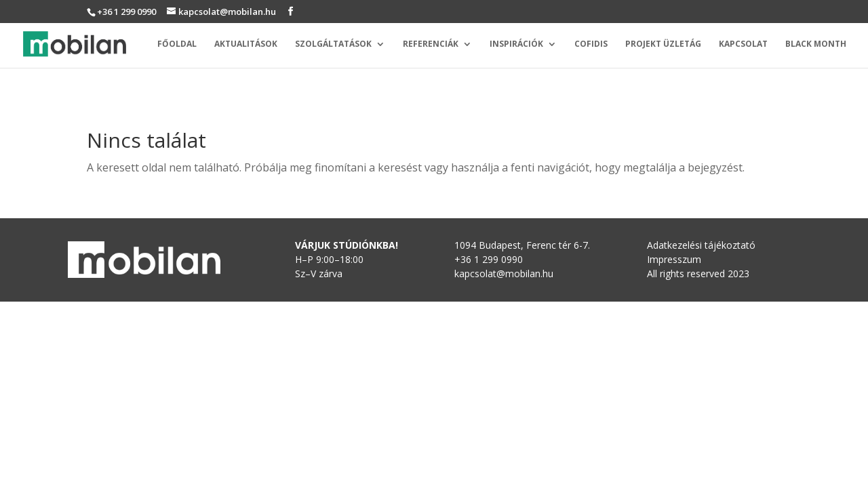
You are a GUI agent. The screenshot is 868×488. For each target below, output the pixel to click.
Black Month (815, 44)
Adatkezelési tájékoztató (701, 245)
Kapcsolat (743, 44)
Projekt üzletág (663, 44)
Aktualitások (245, 44)
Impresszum (674, 259)
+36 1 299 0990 (126, 11)
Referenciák (430, 44)
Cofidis (591, 44)
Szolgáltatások (333, 44)
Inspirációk (516, 44)
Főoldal (177, 44)
